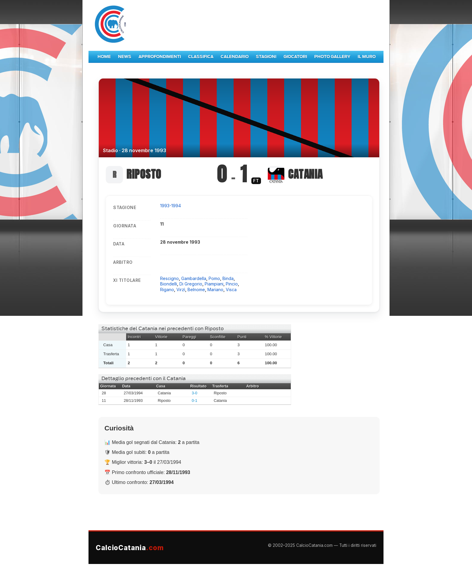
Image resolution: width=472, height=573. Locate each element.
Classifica (200, 56)
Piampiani (214, 283)
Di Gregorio (190, 283)
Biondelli (168, 283)
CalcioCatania (130, 548)
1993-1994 (170, 205)
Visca (231, 289)
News (124, 56)
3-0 (194, 393)
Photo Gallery (332, 56)
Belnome (196, 289)
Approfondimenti (159, 56)
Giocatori (295, 56)
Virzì (180, 289)
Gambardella (193, 278)
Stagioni (266, 56)
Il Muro (367, 56)
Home (104, 56)
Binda (228, 278)
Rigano (167, 289)
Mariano (215, 289)
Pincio (232, 283)
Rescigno (169, 278)
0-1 (194, 401)
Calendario (235, 56)
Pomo (214, 278)
